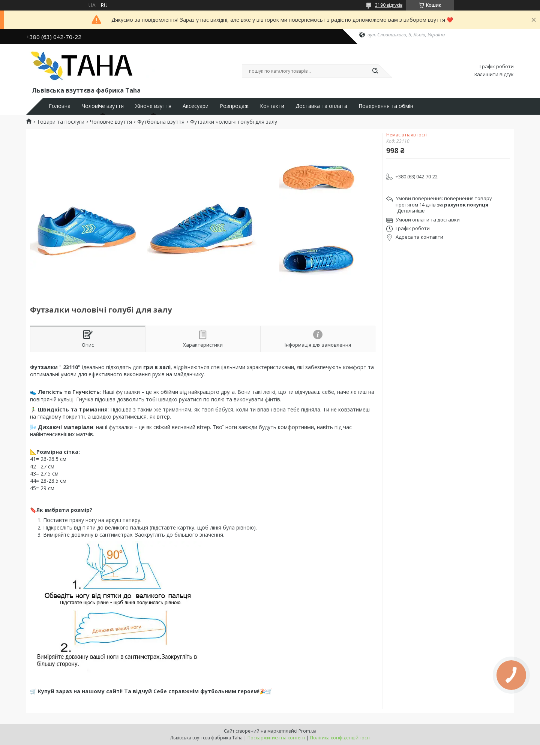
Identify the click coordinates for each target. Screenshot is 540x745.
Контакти (272, 106)
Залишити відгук (494, 74)
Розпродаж (234, 106)
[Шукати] (375, 71)
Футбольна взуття (160, 121)
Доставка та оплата (321, 106)
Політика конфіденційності (340, 738)
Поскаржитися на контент (276, 738)
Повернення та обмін (385, 106)
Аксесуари (195, 106)
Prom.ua (307, 731)
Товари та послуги (60, 121)
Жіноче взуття (153, 106)
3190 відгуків (388, 5)
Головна (59, 106)
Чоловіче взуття (103, 106)
